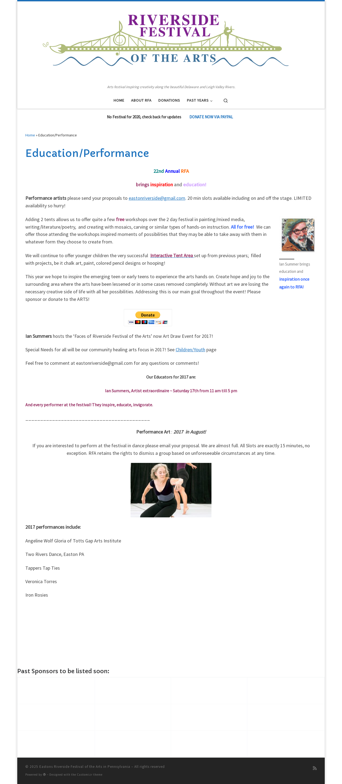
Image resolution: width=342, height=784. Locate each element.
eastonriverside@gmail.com (157, 198)
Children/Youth (190, 349)
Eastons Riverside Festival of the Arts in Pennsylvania (84, 766)
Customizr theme (89, 774)
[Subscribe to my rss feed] (315, 768)
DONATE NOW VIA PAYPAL (211, 116)
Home (30, 135)
